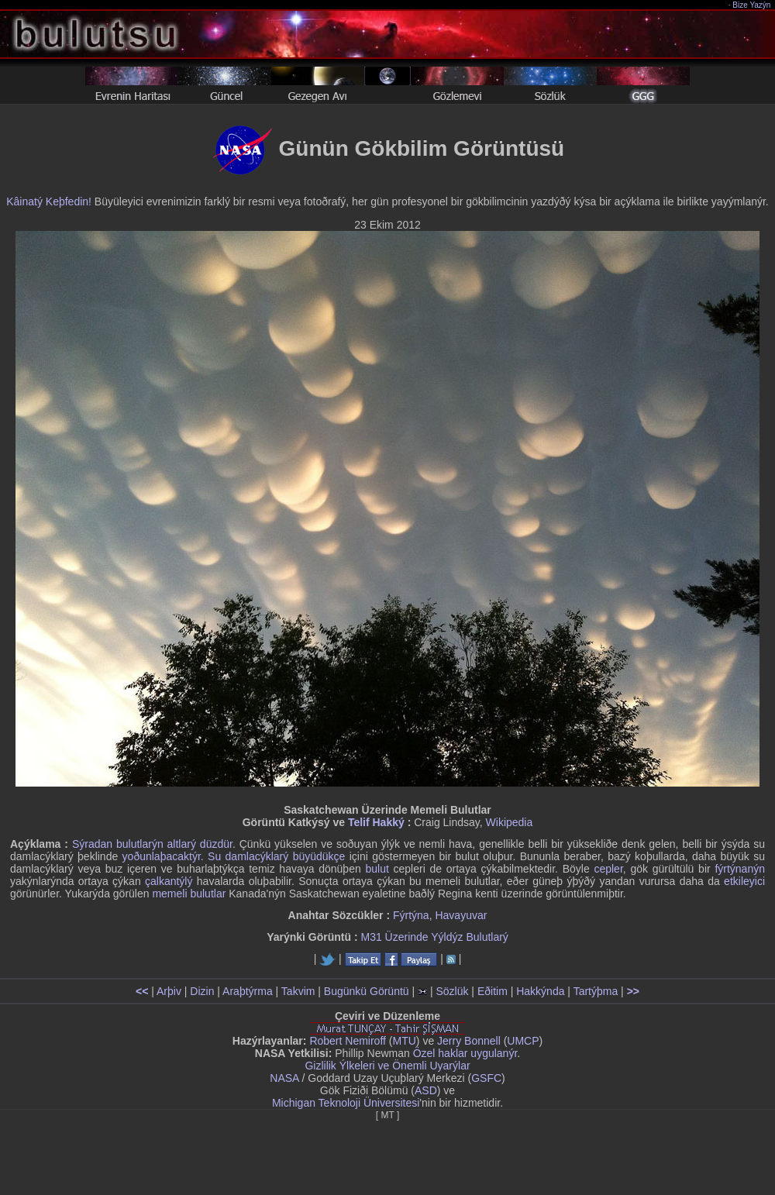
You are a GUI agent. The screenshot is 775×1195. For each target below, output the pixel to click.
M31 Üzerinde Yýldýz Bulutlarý (434, 937)
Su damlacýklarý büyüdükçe (276, 856)
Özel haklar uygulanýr (465, 1053)
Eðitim (492, 991)
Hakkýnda (540, 991)
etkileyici (744, 881)
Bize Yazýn (752, 5)
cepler (608, 869)
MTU (404, 1041)
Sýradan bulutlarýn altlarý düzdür (152, 844)
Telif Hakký (376, 822)
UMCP (523, 1041)
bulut (376, 869)
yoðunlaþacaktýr (161, 856)
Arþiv (169, 991)
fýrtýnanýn (740, 869)
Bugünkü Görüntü (366, 991)
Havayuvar (461, 915)
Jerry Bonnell (469, 1041)
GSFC (486, 1078)
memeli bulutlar (189, 893)
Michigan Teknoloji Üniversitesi (345, 1103)
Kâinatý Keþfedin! (48, 201)
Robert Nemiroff (347, 1041)
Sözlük (452, 991)
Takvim (298, 991)
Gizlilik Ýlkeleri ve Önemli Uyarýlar (387, 1065)
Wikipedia (509, 822)
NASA (284, 1078)
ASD (426, 1090)
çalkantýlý (168, 881)
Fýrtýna (411, 915)
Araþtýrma (247, 991)
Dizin (202, 991)
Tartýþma (596, 991)
